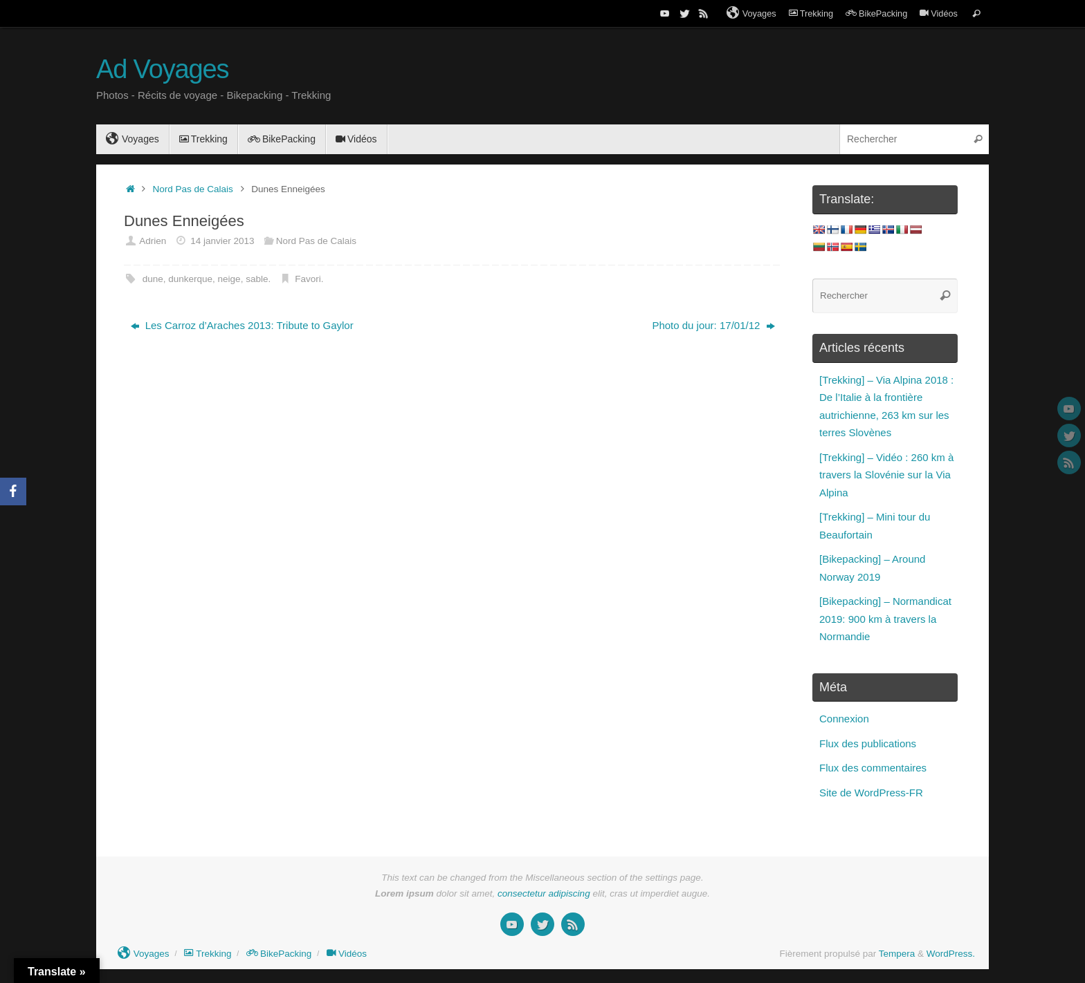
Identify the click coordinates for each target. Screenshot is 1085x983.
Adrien (152, 241)
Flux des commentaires (873, 768)
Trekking (811, 13)
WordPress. (951, 953)
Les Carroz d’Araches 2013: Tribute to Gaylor (242, 325)
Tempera (897, 953)
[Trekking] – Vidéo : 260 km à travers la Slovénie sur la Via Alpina (886, 474)
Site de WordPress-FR (871, 792)
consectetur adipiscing (544, 893)
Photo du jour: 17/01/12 (713, 325)
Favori (308, 279)
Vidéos (939, 13)
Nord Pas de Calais (193, 189)
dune (153, 279)
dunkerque (190, 279)
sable (257, 279)
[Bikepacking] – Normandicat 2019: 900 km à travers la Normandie (885, 618)
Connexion (844, 718)
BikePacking (876, 13)
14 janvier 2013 (222, 241)
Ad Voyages (162, 69)
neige (229, 279)
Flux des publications (867, 743)
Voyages (751, 13)
